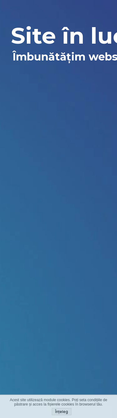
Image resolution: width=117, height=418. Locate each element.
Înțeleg (61, 411)
